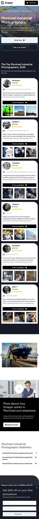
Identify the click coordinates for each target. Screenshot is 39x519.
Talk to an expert (19, 47)
